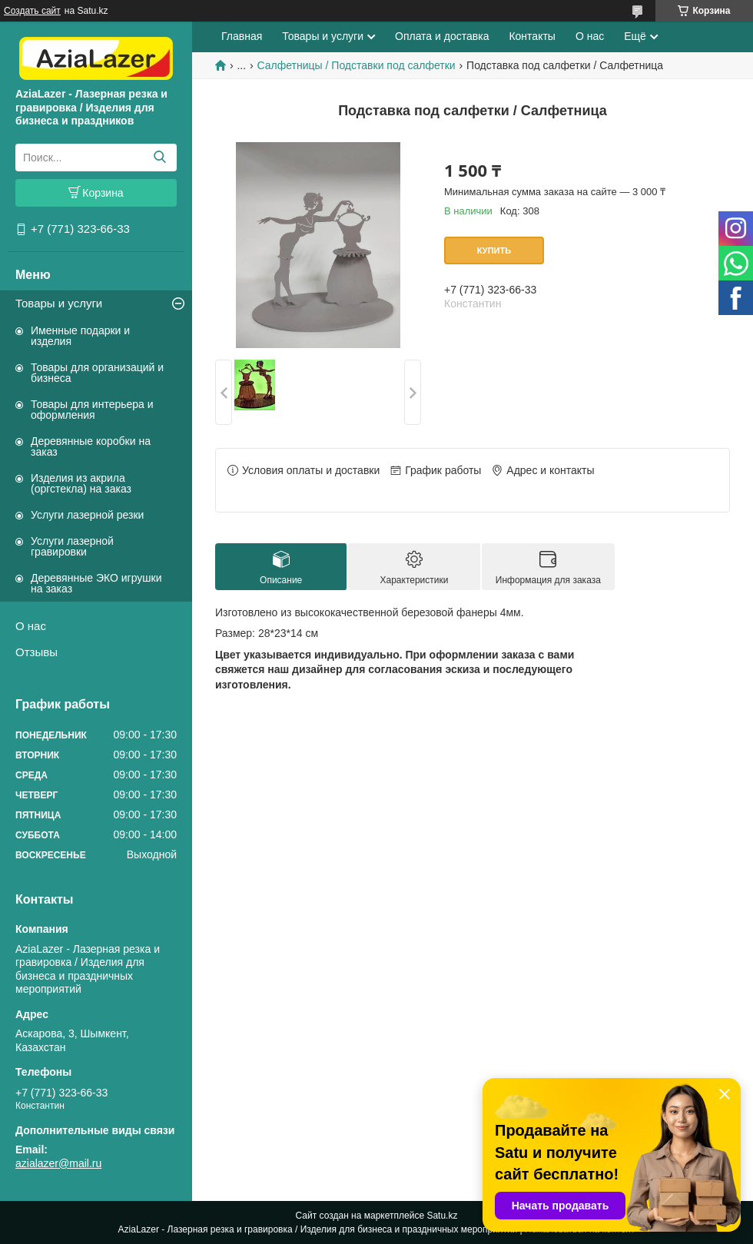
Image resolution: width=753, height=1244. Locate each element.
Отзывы (36, 651)
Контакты (532, 36)
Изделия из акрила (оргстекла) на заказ (81, 483)
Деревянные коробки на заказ (91, 446)
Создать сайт (32, 10)
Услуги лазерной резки (87, 515)
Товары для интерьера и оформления (92, 409)
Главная (241, 36)
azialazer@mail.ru (58, 1163)
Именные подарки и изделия (80, 335)
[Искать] (159, 157)
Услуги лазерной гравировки (72, 546)
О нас (30, 625)
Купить (494, 250)
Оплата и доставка (442, 36)
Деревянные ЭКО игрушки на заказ (96, 583)
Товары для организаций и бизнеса (97, 372)
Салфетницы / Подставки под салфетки (356, 65)
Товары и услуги (58, 303)
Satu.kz (441, 1215)
